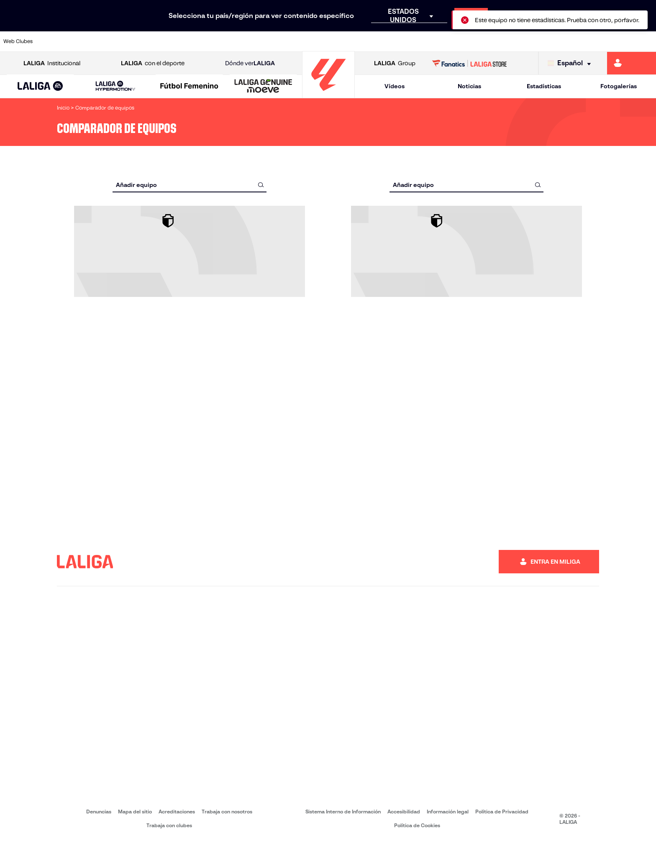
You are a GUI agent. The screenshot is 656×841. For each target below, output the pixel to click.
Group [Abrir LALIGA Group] (394, 63)
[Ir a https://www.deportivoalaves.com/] (150, 41)
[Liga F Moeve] (189, 86)
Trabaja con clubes (169, 825)
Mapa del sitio (135, 811)
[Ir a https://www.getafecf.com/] (243, 41)
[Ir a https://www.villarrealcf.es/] (646, 41)
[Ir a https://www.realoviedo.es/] (522, 41)
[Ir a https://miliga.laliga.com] (631, 63)
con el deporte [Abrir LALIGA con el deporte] (152, 63)
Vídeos (394, 86)
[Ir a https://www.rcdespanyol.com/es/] (398, 41)
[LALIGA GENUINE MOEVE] (263, 86)
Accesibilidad (403, 811)
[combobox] (189, 184)
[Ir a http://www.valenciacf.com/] (615, 41)
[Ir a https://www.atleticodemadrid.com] (88, 41)
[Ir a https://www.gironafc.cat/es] (274, 41)
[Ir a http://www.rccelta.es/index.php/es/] (367, 41)
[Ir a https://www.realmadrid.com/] (491, 41)
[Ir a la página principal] (328, 94)
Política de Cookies (417, 825)
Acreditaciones (177, 811)
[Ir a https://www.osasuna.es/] (119, 41)
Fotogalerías (618, 86)
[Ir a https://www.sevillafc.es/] (584, 41)
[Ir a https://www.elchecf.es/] (181, 41)
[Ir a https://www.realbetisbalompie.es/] (460, 41)
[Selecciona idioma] (571, 63)
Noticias (469, 86)
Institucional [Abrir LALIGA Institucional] (51, 63)
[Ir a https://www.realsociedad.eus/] (553, 41)
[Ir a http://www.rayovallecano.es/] (336, 41)
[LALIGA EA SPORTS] (40, 86)
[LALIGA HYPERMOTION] (115, 86)
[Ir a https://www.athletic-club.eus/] (57, 41)
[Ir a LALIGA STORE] (469, 63)
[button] (40, 86)
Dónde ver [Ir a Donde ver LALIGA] (250, 63)
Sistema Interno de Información (343, 811)
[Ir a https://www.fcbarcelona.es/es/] (212, 41)
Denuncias (98, 811)
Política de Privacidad (501, 811)
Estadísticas (544, 86)
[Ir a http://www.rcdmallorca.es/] (429, 41)
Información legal (448, 811)
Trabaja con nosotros (227, 811)
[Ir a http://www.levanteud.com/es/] (305, 41)
